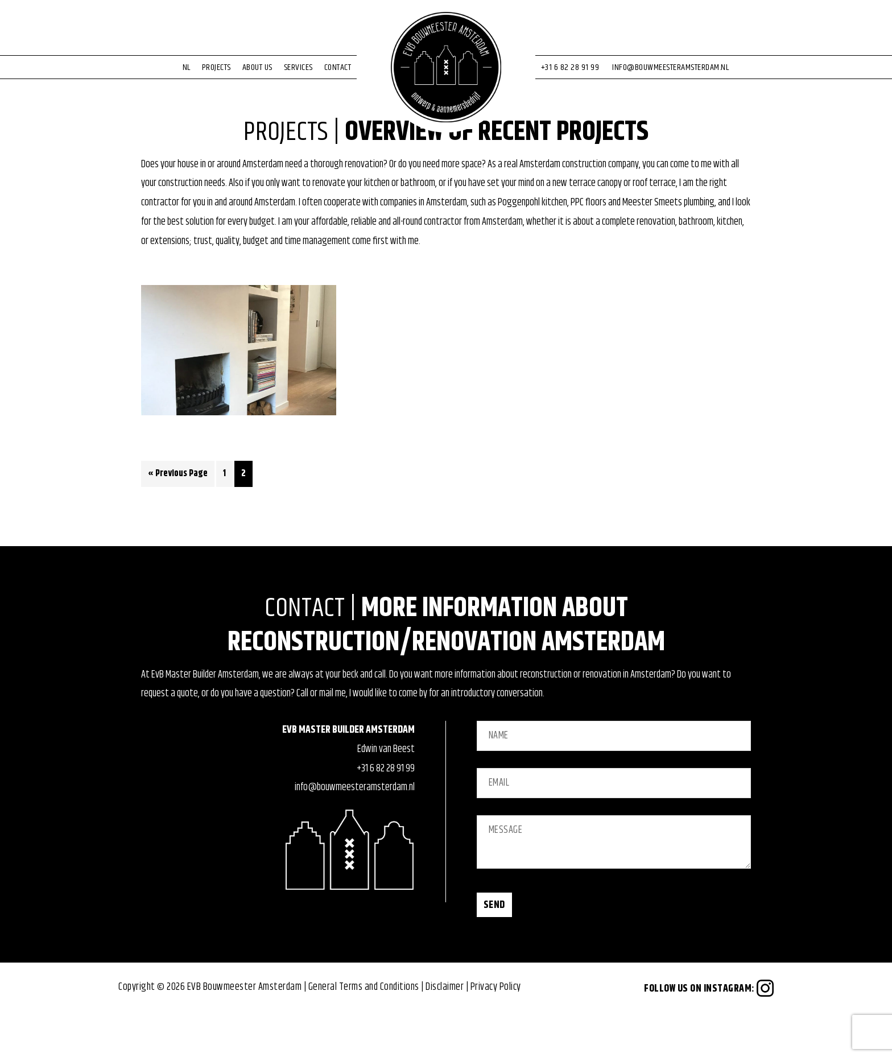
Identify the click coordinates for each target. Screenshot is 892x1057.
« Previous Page (178, 519)
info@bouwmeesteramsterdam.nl (355, 831)
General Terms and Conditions (363, 1030)
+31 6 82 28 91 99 (386, 812)
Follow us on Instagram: (709, 1032)
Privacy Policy (495, 1030)
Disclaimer (445, 1030)
